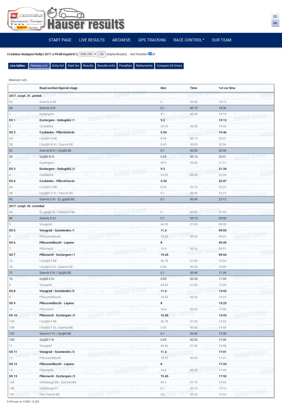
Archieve (121, 40)
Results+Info (106, 65)
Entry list (58, 65)
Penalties (125, 65)
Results (88, 65)
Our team (221, 40)
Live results (92, 40)
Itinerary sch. (39, 65)
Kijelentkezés (116, 54)
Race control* (189, 40)
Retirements (144, 65)
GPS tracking (152, 40)
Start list (73, 65)
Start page (60, 40)
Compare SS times (169, 65)
